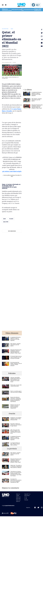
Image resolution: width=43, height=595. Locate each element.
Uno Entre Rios (5, 28)
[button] (3, 5)
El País (22, 10)
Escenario (31, 9)
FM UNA (26, 499)
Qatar (12, 28)
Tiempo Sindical (36, 10)
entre (15, 109)
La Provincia (9, 10)
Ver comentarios (12, 231)
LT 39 (39, 10)
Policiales (14, 9)
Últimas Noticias (4, 10)
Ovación (19, 9)
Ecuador (9, 111)
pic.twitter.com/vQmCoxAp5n (11, 171)
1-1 (12, 109)
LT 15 (40, 10)
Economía (26, 9)
